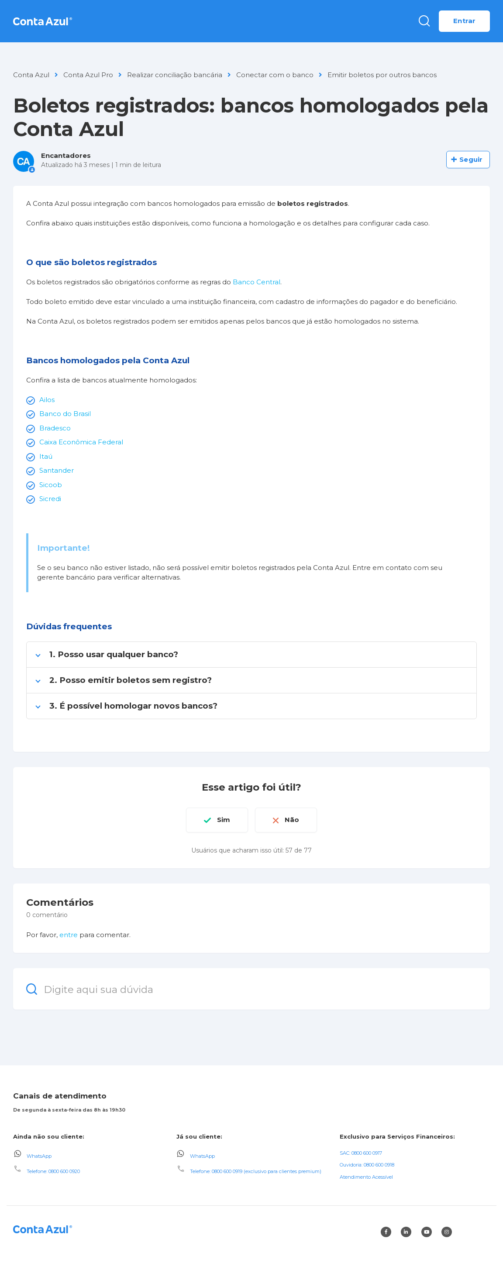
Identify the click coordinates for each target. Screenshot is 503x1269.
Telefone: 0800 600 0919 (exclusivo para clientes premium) (255, 1171)
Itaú (45, 456)
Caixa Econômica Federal (81, 442)
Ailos (47, 400)
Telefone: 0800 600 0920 (53, 1171)
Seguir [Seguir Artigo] (470, 159)
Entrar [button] (464, 21)
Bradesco (55, 428)
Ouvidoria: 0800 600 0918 (367, 1165)
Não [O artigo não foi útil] (292, 819)
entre (68, 935)
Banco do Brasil (65, 413)
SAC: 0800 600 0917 (361, 1153)
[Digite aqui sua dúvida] (251, 989)
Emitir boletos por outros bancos (382, 75)
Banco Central (256, 282)
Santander (56, 470)
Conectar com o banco (275, 75)
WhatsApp (39, 1156)
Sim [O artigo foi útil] (223, 819)
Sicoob (50, 485)
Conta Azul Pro (88, 75)
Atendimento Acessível (366, 1177)
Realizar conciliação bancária (174, 75)
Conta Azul (31, 75)
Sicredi (50, 499)
